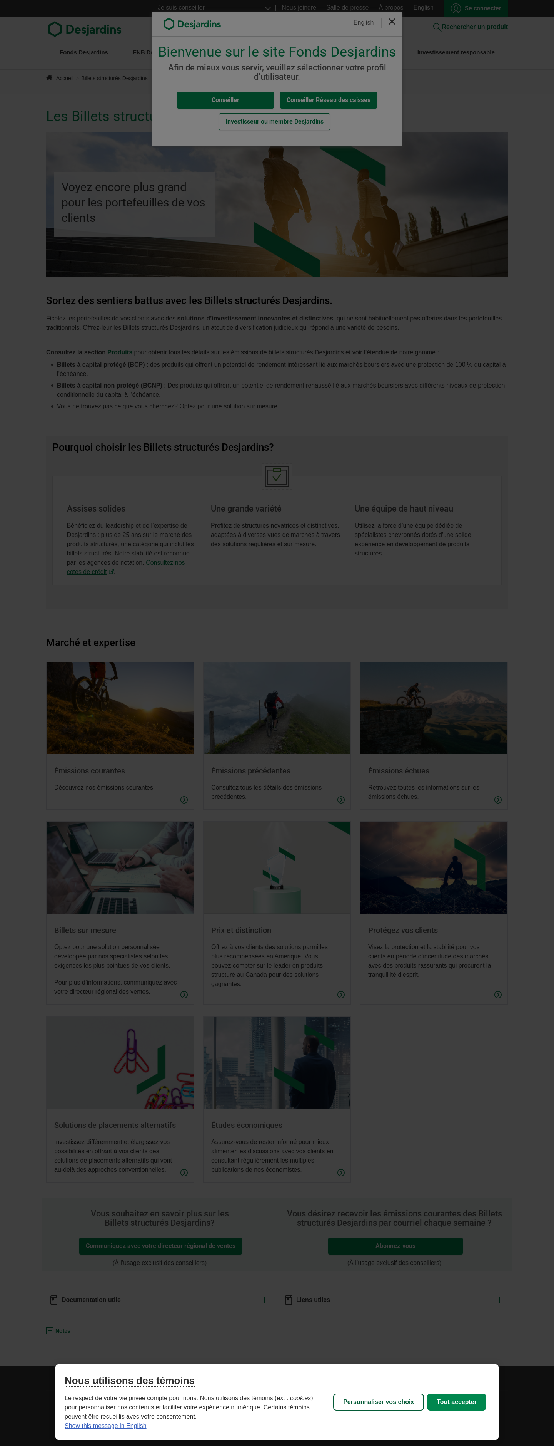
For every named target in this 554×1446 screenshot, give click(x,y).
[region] (277, 1402)
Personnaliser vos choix (378, 1402)
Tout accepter (457, 1402)
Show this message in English (106, 1426)
